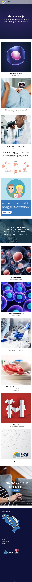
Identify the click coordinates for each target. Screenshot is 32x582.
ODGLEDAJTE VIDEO (6, 212)
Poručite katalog (5, 543)
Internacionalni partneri (6, 537)
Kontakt (3, 539)
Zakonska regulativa (5, 541)
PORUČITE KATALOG (16, 490)
